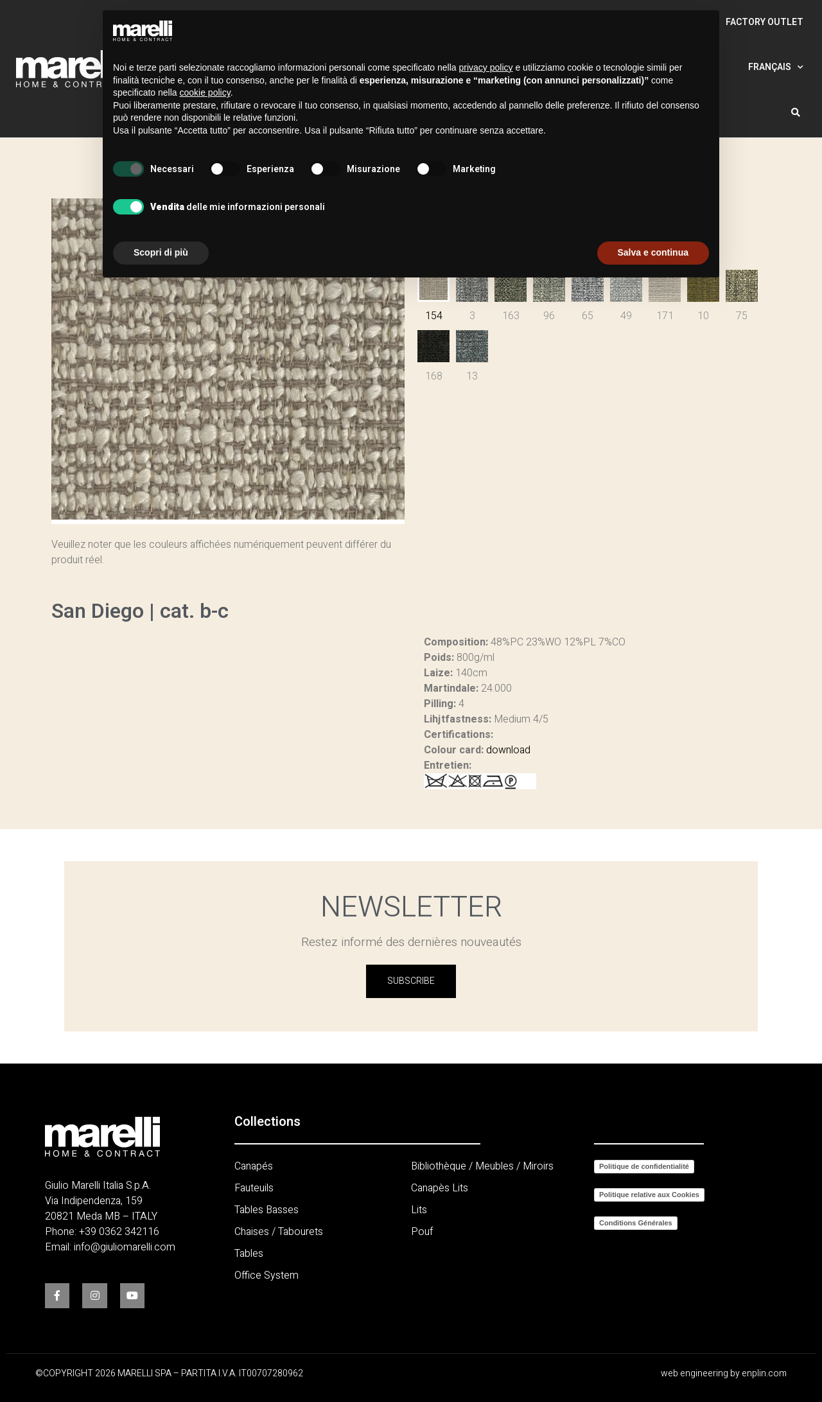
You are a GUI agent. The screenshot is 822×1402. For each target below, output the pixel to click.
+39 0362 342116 (119, 1232)
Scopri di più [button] (161, 252)
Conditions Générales (635, 1223)
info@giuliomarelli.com (124, 1247)
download (508, 750)
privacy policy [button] (486, 67)
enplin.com (764, 1373)
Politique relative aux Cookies (649, 1194)
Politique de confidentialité (644, 1166)
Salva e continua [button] (653, 252)
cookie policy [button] (205, 92)
